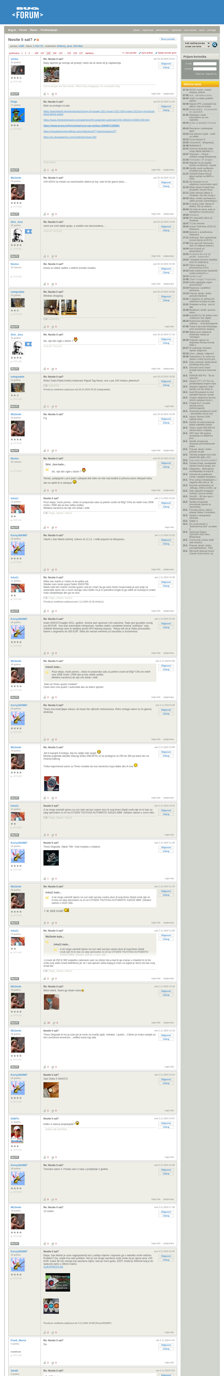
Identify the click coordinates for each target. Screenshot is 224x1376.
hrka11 (15, 498)
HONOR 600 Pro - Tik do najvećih (201, 376)
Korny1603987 (19, 535)
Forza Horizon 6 (197, 139)
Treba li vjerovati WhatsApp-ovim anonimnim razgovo (203, 327)
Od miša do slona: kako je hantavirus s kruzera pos (202, 210)
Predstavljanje (49, 30)
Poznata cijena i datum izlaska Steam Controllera (202, 511)
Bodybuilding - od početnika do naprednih (203, 110)
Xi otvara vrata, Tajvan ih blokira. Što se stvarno (201, 205)
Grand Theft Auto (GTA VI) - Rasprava (203, 227)
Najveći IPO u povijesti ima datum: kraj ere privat (202, 105)
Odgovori (166, 63)
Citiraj (166, 67)
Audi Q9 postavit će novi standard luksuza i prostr (201, 393)
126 (75, 53)
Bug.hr (12, 30)
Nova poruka (168, 39)
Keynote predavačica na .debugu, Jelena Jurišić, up (202, 486)
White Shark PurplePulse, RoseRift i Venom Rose (202, 188)
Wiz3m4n (16, 177)
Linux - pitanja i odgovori (201, 353)
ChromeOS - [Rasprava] (201, 142)
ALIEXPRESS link (53, 1266)
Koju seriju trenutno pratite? (203, 460)
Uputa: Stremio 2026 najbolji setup (199, 417)
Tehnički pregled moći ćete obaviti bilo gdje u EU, (202, 455)
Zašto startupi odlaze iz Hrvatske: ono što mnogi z (202, 194)
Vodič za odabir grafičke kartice (201, 99)
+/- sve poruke (129, 53)
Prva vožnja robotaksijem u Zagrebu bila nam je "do (202, 481)
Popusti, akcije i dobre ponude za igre (200, 450)
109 (54, 53)
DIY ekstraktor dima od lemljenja (200, 219)
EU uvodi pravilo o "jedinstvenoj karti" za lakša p (203, 526)
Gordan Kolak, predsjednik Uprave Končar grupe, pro (202, 464)
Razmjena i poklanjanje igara (201, 129)
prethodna (14, 53)
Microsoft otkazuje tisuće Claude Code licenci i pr (201, 552)
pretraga (211, 30)
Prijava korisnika (194, 56)
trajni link (156, 93)
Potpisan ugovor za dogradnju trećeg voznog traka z (201, 342)
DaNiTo (15, 1118)
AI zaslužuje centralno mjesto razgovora (200, 349)
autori (202, 30)
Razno (34, 30)
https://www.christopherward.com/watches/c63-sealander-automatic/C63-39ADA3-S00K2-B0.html (96, 120)
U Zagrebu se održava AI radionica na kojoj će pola (202, 300)
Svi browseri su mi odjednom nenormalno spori (203, 183)
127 (81, 53)
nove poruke (190, 30)
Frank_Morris (19, 1340)
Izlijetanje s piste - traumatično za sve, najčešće (199, 117)
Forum (23, 30)
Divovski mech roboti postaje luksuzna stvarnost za (202, 370)
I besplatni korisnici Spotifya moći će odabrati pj (203, 260)
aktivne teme (162, 30)
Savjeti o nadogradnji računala (199, 516)
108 (48, 53)
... (32, 53)
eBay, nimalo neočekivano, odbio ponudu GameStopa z (203, 199)
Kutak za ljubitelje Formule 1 (202, 124)
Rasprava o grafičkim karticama (199, 289)
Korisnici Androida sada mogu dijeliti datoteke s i (201, 149)
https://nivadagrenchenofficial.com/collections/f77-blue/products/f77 (80, 131)
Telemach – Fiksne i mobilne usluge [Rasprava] (202, 155)
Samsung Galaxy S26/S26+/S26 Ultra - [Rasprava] (200, 534)
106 (36, 53)
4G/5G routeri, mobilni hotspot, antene (200, 91)
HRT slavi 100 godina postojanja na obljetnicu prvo (201, 435)
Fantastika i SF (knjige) (200, 159)
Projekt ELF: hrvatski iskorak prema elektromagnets (199, 405)
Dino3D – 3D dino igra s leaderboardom (201, 497)
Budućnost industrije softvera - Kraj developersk (203, 322)
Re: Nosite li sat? (53, 59)
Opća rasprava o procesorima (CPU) (199, 266)
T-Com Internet (196, 223)
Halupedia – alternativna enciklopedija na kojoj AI (201, 470)
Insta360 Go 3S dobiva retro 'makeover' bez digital (203, 316)
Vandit (15, 1370)
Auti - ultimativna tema (200, 95)
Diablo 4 (193, 521)
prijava (136, 30)
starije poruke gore (167, 53)
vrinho (15, 59)
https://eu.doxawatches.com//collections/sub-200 (69, 137)
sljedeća (89, 53)
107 (42, 53)
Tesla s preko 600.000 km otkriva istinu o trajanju (202, 428)
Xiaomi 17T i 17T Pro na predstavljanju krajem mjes (202, 382)
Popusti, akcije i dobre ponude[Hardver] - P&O (201, 546)
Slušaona (194, 215)
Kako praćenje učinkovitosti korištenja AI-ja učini (203, 363)
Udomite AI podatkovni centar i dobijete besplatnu (202, 475)
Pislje (14, 101)
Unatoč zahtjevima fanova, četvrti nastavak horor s (202, 398)
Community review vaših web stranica (201, 541)
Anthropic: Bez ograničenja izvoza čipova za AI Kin (202, 238)
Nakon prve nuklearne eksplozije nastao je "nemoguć (200, 334)
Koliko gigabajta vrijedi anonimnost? (200, 283)
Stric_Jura (17, 222)
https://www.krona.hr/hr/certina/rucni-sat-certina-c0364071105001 (81, 125)
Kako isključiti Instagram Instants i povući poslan (201, 492)
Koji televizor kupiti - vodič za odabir (202, 135)
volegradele (18, 291)
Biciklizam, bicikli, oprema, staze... (202, 311)
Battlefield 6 (195, 145)
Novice (15, 264)
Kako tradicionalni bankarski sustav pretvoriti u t (203, 271)
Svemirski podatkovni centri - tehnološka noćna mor (203, 412)
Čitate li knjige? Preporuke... (203, 279)
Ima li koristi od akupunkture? (196, 249)
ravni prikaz (147, 53)
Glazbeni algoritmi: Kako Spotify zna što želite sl (201, 387)
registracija (147, 30)
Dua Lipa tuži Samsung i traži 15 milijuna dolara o (201, 244)
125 (69, 53)
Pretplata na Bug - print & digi (202, 305)
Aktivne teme (192, 84)
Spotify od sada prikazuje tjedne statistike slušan (202, 423)
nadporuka (168, 93)
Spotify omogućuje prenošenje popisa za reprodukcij (200, 504)
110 (60, 53)
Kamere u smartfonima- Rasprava (201, 233)
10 (48, 1023)
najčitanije (176, 30)
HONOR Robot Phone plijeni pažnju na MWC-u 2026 (201, 176)
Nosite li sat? (51, 498)
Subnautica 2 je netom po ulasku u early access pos (202, 357)
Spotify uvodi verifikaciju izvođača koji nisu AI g (201, 169)
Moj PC (14, 94)
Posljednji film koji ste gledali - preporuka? (200, 255)
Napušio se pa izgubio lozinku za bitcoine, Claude (202, 163)
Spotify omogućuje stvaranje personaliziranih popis (202, 443)
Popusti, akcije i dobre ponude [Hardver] (200, 294)
